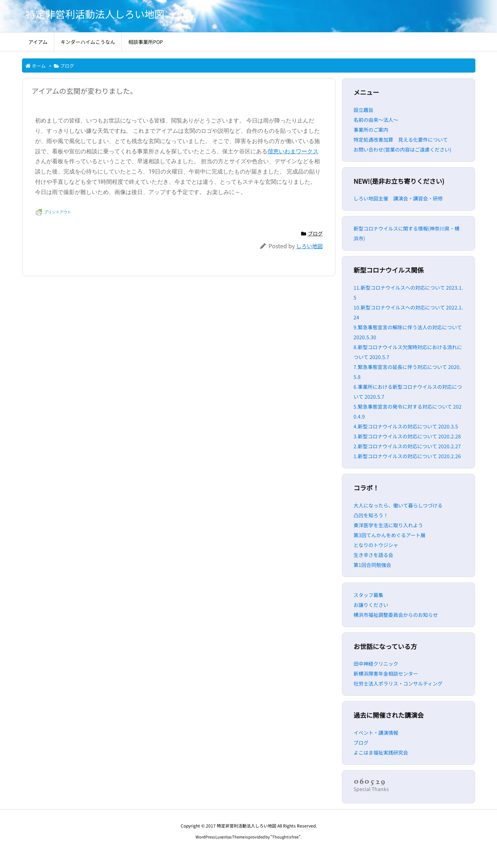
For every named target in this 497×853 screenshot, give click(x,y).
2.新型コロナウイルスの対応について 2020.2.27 (407, 446)
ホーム (39, 65)
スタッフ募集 (368, 594)
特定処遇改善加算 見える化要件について (401, 139)
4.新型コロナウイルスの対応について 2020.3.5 (406, 426)
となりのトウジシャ (376, 544)
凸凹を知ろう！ (371, 515)
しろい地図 (309, 246)
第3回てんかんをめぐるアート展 (389, 535)
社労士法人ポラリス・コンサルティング (398, 683)
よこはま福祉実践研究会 (381, 752)
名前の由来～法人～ (376, 119)
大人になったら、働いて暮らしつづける (398, 505)
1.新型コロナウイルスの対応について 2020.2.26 (407, 456)
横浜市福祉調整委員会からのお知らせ (396, 614)
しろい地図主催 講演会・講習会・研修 (398, 198)
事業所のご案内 (371, 129)
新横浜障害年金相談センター (386, 673)
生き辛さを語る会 (373, 554)
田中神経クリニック (376, 663)
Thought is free (285, 837)
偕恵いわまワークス (292, 151)
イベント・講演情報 (376, 732)
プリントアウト (53, 212)
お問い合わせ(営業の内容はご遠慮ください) (402, 149)
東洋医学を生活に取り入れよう (388, 525)
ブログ (67, 65)
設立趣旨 (363, 109)
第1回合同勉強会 (372, 564)
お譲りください (371, 604)
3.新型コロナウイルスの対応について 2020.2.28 (407, 436)
